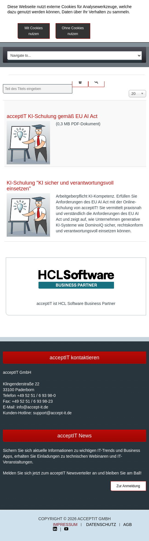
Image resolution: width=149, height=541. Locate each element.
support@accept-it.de (52, 413)
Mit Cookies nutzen (34, 31)
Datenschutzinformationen (31, 17)
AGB (127, 524)
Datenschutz (101, 524)
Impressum (65, 524)
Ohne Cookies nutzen (73, 31)
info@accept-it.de (32, 407)
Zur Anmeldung (128, 486)
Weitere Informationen (117, 27)
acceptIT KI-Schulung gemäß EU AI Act (52, 116)
